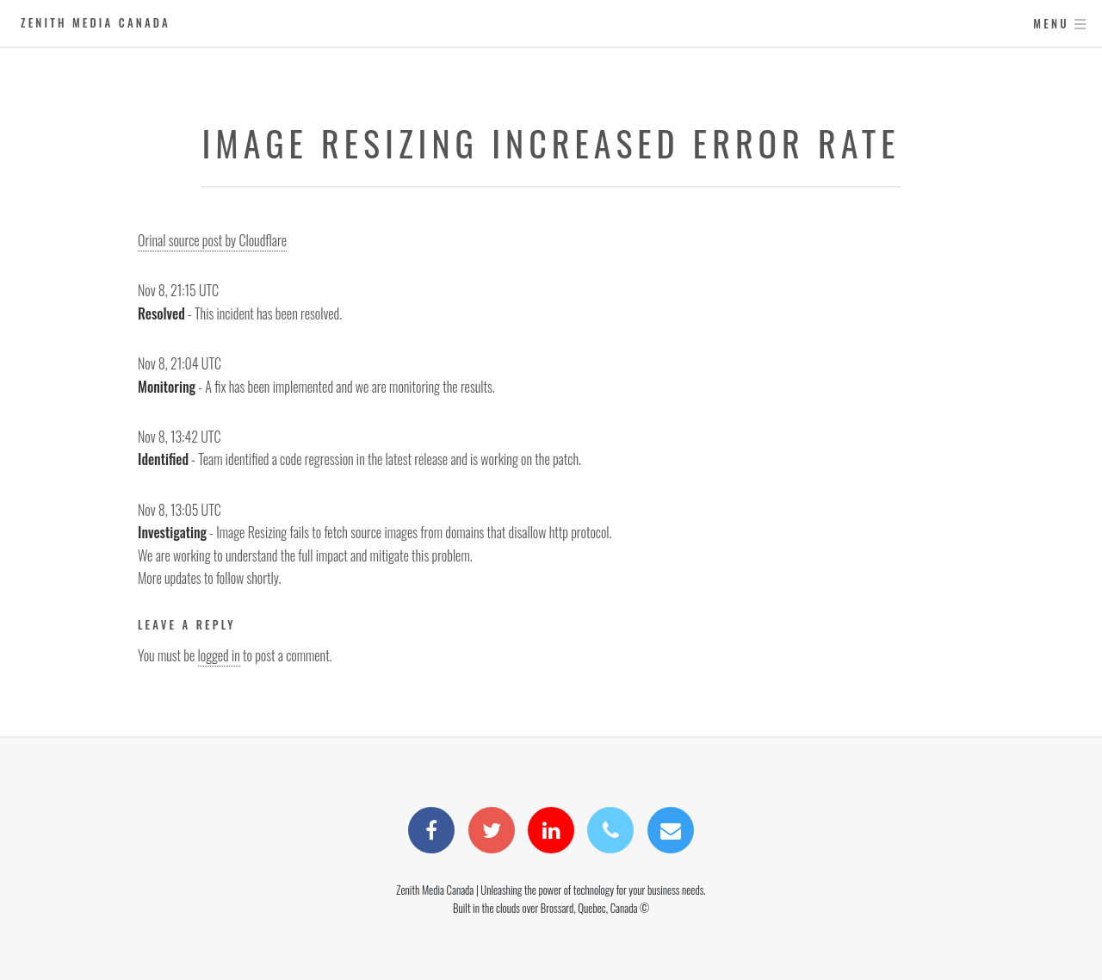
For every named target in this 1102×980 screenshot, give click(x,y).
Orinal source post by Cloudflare (212, 240)
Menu (1050, 24)
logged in (219, 655)
